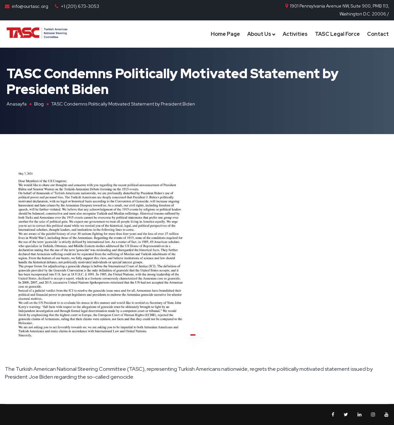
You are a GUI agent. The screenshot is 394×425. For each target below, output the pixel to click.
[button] (193, 335)
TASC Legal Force (337, 34)
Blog (39, 104)
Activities (295, 34)
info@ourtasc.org (30, 6)
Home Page (225, 34)
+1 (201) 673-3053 (80, 6)
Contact (378, 34)
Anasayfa (17, 104)
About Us (259, 34)
